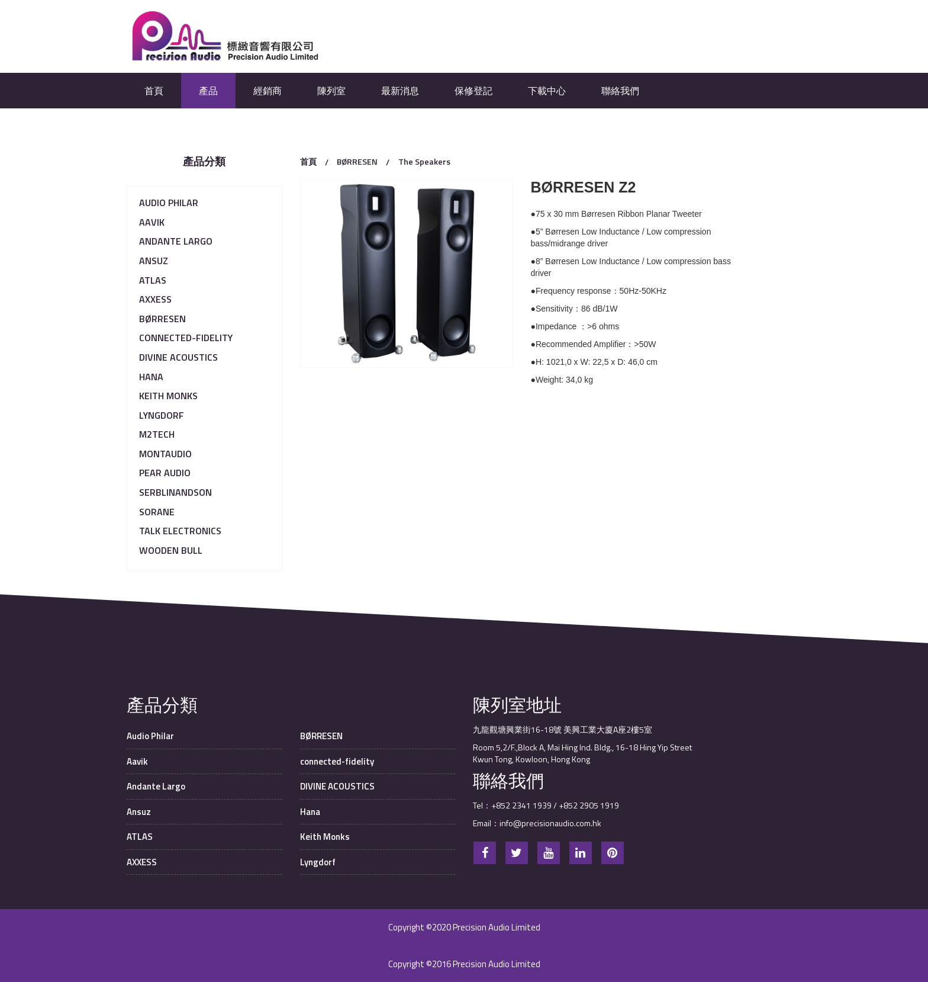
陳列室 (331, 91)
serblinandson (175, 492)
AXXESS (155, 299)
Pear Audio (165, 473)
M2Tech (157, 434)
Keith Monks (168, 396)
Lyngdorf (161, 415)
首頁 (153, 91)
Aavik (152, 222)
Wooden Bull (170, 550)
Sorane (157, 512)
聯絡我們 (620, 91)
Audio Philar (168, 202)
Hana (151, 377)
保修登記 (473, 91)
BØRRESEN (162, 319)
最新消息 (400, 91)
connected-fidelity (186, 337)
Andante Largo (175, 241)
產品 (208, 91)
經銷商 (267, 91)
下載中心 (547, 91)
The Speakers (424, 161)
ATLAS (152, 280)
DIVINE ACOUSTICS (178, 357)
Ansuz (153, 260)
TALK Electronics (180, 531)
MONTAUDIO (165, 454)
